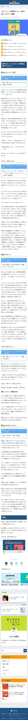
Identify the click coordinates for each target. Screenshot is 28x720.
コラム (4, 673)
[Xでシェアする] (6, 564)
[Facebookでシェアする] (11, 564)
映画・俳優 (5, 664)
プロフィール (16, 715)
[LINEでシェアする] (22, 564)
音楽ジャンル (6, 660)
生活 (9, 569)
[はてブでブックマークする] (16, 564)
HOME (14, 711)
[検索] (25, 650)
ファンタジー (6, 670)
